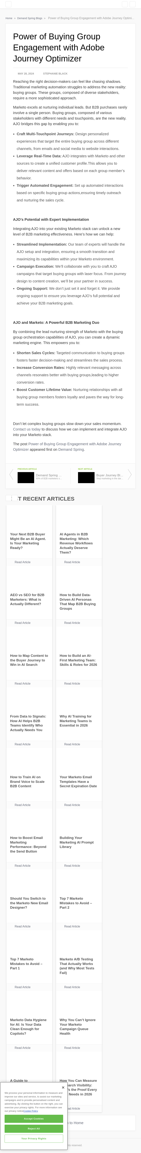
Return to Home (70, 1123)
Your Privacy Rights (33, 1138)
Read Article (22, 562)
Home (9, 18)
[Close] (63, 1087)
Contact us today (27, 429)
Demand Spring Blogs (30, 18)
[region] (34, 1116)
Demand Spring (71, 449)
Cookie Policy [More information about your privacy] (31, 1111)
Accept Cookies (34, 1118)
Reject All (34, 1128)
